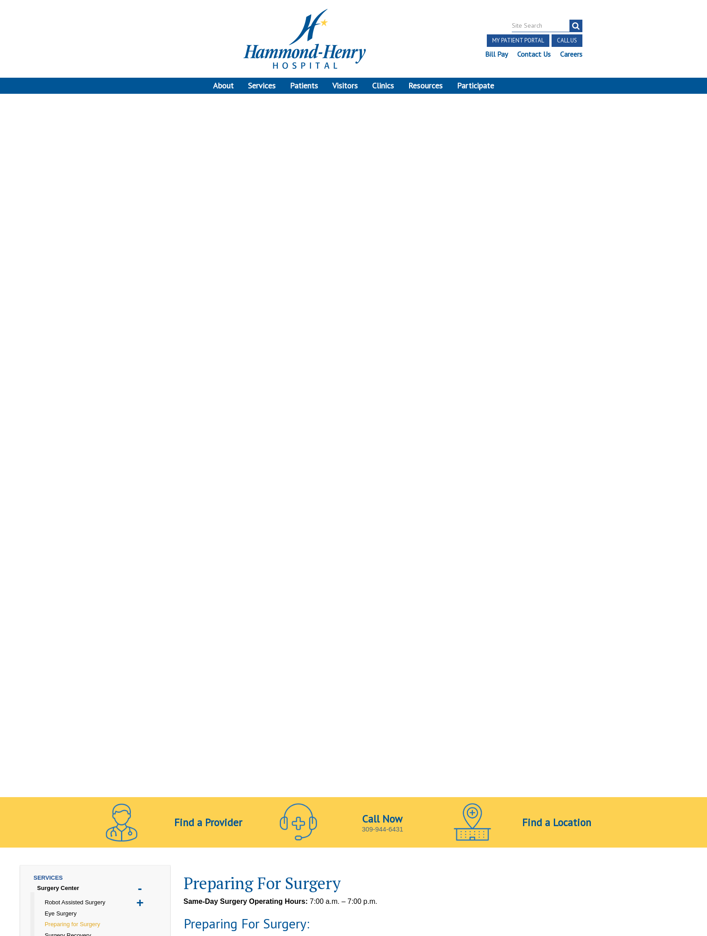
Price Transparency (190, 838)
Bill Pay (496, 54)
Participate (475, 85)
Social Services (58, 462)
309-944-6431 (382, 140)
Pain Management (62, 429)
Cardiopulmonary (61, 302)
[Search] (575, 26)
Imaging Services (61, 374)
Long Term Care (59, 396)
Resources (425, 85)
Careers (571, 54)
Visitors (345, 85)
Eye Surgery (61, 232)
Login (118, 859)
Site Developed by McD (353, 866)
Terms (25, 838)
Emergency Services (65, 335)
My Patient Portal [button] (518, 40)
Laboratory (52, 385)
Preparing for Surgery (72, 243)
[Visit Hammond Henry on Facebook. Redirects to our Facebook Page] (97, 819)
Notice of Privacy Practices (129, 848)
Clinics (383, 85)
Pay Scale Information (354, 909)
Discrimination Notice (46, 848)
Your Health (53, 484)
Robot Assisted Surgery (75, 221)
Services (262, 85)
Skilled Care (53, 439)
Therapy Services (61, 472)
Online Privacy (201, 848)
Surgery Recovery (68, 254)
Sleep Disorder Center (67, 450)
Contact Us (533, 54)
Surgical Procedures (71, 276)
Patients (304, 85)
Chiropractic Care (61, 313)
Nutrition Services (62, 407)
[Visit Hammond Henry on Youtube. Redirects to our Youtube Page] (119, 819)
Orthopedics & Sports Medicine (80, 417)
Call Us (566, 40)
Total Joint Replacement (76, 265)
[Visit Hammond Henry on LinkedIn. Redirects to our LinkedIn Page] (139, 819)
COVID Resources (62, 324)
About (223, 85)
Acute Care (52, 291)
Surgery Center (58, 207)
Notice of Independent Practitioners (98, 838)
